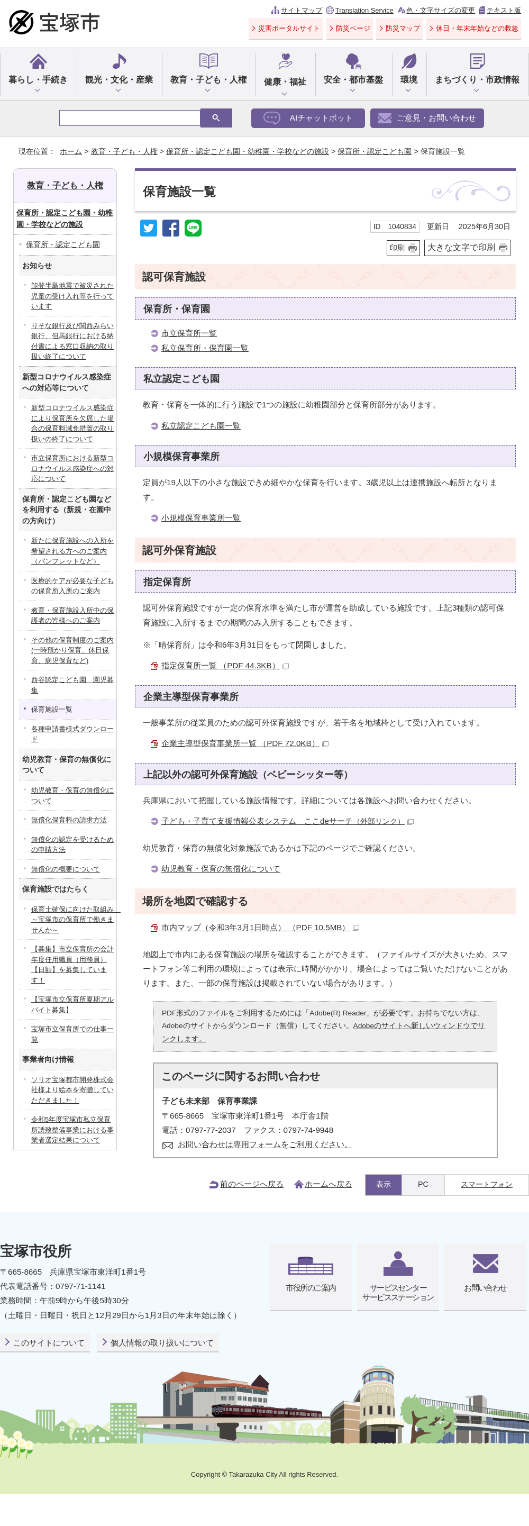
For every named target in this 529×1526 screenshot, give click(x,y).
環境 (408, 79)
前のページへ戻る (252, 1183)
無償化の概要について (65, 869)
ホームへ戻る (328, 1183)
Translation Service (364, 10)
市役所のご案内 (310, 1287)
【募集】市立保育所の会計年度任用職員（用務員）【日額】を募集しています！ (72, 964)
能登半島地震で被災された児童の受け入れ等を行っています (72, 295)
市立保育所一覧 (189, 333)
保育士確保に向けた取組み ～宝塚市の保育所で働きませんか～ (73, 919)
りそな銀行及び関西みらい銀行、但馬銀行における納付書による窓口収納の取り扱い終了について (72, 341)
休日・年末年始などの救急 (477, 28)
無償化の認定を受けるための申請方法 (72, 844)
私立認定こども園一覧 (201, 425)
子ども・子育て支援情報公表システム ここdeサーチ (287, 820)
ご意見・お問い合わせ (436, 117)
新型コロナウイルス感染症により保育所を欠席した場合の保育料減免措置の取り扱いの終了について (72, 423)
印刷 (397, 248)
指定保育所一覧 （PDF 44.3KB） (225, 665)
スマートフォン (487, 1184)
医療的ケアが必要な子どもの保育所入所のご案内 (72, 586)
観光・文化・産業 (119, 79)
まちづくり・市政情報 (477, 79)
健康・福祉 (285, 81)
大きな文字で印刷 (461, 247)
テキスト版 (504, 10)
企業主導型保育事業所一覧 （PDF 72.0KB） (245, 743)
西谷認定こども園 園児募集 (72, 685)
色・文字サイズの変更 (440, 10)
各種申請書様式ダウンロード (72, 734)
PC (423, 1184)
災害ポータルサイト (289, 28)
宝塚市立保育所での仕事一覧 (72, 1034)
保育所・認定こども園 (375, 151)
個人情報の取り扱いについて (162, 1342)
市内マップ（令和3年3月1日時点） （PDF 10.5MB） (260, 927)
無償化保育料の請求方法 (69, 820)
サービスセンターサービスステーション (398, 1292)
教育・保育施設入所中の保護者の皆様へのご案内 (72, 615)
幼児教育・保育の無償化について (220, 868)
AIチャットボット (321, 117)
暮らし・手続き (38, 79)
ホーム (71, 151)
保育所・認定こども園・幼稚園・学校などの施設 (247, 151)
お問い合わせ (485, 1287)
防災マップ (403, 28)
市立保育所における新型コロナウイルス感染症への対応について (72, 468)
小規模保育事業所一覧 (201, 517)
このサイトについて (49, 1342)
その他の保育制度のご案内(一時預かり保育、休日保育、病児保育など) (72, 650)
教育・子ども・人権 (208, 79)
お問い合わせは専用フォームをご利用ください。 (265, 1144)
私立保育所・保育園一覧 (205, 347)
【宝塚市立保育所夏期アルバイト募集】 (72, 1004)
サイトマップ (301, 10)
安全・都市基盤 (353, 79)
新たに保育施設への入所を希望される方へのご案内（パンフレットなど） (72, 551)
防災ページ (353, 28)
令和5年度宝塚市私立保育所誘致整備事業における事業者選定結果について (72, 1129)
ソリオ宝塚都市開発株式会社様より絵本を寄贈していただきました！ (72, 1090)
